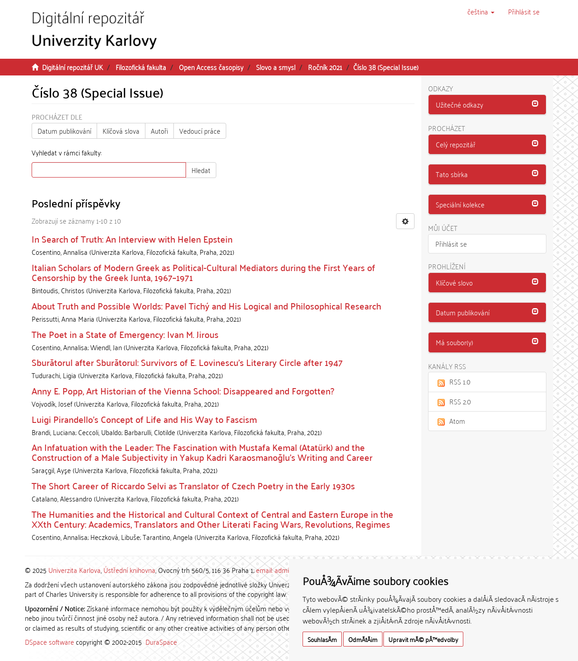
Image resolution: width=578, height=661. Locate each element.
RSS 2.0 (453, 401)
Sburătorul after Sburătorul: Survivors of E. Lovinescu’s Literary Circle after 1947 (187, 362)
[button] (481, 11)
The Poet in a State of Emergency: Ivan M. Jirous (125, 334)
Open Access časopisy (211, 67)
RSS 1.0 (453, 381)
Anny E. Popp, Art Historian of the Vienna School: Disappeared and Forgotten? (183, 390)
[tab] (487, 105)
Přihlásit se (451, 243)
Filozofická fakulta (141, 67)
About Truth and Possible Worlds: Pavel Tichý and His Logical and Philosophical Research (206, 305)
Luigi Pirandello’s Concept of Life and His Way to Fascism (144, 419)
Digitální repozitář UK (72, 67)
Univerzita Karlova (74, 569)
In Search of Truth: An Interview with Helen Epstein (132, 238)
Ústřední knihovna (129, 569)
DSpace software (49, 641)
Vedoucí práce (199, 130)
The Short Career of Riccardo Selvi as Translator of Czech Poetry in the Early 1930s (193, 485)
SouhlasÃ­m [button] (322, 639)
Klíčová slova (121, 130)
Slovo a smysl (275, 67)
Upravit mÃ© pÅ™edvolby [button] (423, 639)
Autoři (159, 130)
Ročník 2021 (325, 67)
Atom (450, 420)
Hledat (200, 170)
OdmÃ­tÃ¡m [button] (363, 639)
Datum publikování (64, 130)
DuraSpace (161, 641)
